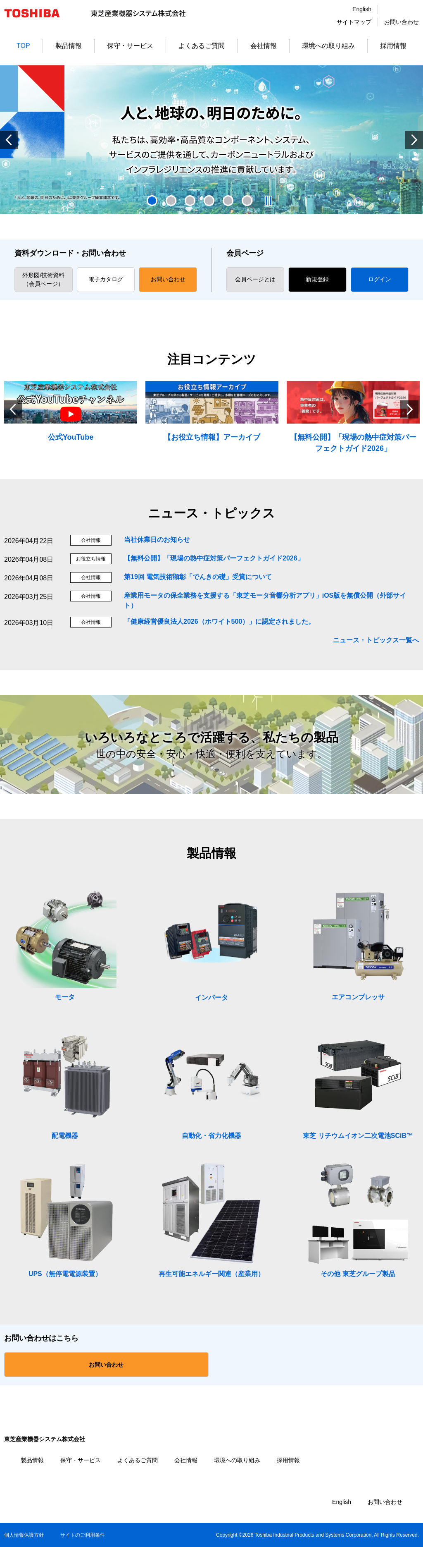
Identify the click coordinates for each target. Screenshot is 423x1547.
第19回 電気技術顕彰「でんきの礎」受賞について (198, 576)
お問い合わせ (401, 22)
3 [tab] (190, 200)
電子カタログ (105, 279)
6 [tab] (247, 200)
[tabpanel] (211, 139)
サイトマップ (354, 22)
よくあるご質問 (201, 45)
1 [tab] (152, 200)
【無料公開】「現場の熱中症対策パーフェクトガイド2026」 (214, 558)
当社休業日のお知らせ (157, 539)
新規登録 (317, 279)
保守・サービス (130, 45)
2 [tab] (171, 200)
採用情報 (393, 45)
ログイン (379, 279)
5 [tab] (228, 200)
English (361, 9)
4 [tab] (209, 200)
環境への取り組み (328, 45)
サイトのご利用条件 (82, 1535)
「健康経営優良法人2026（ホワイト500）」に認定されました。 (219, 621)
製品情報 (68, 45)
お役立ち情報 (91, 559)
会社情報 (263, 45)
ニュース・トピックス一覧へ (376, 640)
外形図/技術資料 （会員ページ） (43, 279)
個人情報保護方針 (24, 1535)
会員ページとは (255, 279)
